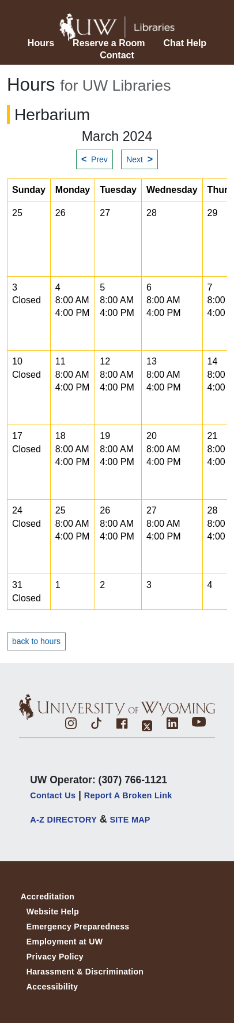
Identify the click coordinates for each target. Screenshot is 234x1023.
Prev (94, 159)
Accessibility (52, 986)
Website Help (53, 911)
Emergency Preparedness (78, 926)
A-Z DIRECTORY (63, 819)
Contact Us (53, 795)
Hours (41, 43)
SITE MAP (130, 819)
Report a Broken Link (128, 795)
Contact (117, 55)
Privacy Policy (55, 956)
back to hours (36, 641)
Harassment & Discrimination (85, 971)
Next (139, 159)
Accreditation (47, 896)
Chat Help (184, 43)
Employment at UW (65, 941)
